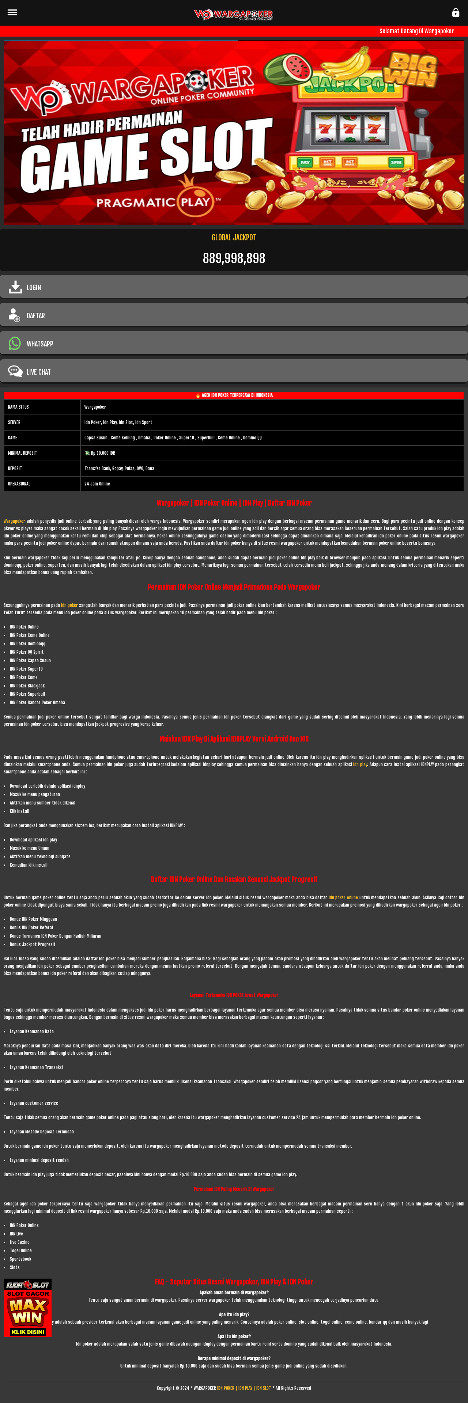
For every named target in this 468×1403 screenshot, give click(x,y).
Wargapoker (14, 521)
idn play (360, 764)
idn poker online (343, 897)
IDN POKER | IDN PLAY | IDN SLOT (244, 1388)
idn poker (70, 605)
